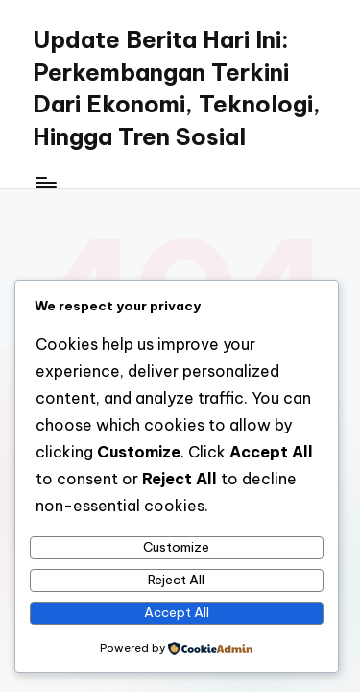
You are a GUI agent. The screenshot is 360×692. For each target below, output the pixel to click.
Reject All (176, 579)
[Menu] (45, 182)
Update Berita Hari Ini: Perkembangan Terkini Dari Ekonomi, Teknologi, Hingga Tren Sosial (177, 88)
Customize (176, 547)
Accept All (176, 612)
